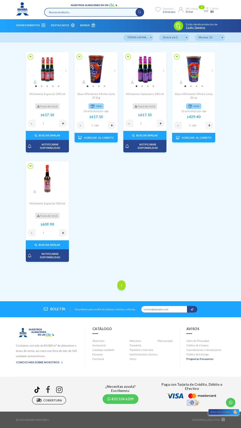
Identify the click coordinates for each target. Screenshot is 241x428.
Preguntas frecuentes (200, 358)
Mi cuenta (192, 8)
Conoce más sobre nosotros (39, 362)
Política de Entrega (197, 354)
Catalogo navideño (103, 349)
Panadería (135, 345)
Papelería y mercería (141, 349)
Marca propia (165, 340)
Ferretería (98, 358)
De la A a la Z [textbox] (170, 37)
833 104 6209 (120, 399)
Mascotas (135, 340)
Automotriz (99, 345)
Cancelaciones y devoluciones (204, 349)
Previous (28, 71)
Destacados (63, 25)
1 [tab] (36, 86)
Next (66, 71)
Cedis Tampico (195, 27)
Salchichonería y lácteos (144, 354)
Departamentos (30, 25)
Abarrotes (98, 340)
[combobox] (138, 37)
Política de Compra (197, 345)
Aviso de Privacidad (197, 340)
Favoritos (168, 8)
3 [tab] (47, 86)
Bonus (87, 25)
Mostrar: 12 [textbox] (205, 37)
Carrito (214, 8)
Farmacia (97, 354)
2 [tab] (41, 86)
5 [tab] (58, 86)
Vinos (133, 358)
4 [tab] (53, 86)
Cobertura (49, 400)
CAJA (96, 125)
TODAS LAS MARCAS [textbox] (140, 37)
